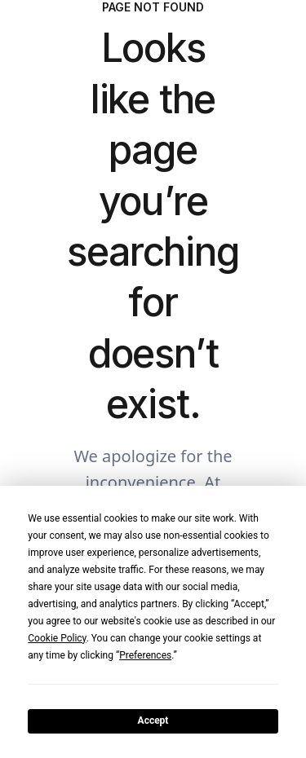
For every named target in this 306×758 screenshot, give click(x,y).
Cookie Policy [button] (57, 638)
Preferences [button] (145, 655)
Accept (153, 720)
